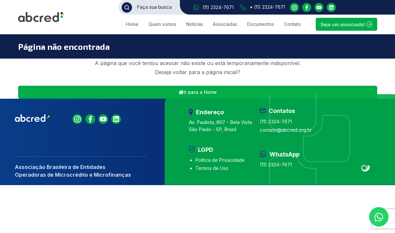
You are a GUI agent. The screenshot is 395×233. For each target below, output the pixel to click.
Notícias (194, 24)
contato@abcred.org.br (286, 130)
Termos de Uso (211, 168)
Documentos (260, 24)
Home (132, 24)
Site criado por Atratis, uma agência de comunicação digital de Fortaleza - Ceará (365, 168)
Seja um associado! (346, 24)
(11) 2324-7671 (218, 7)
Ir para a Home (198, 92)
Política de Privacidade (220, 160)
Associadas (225, 24)
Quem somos (162, 24)
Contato (292, 24)
